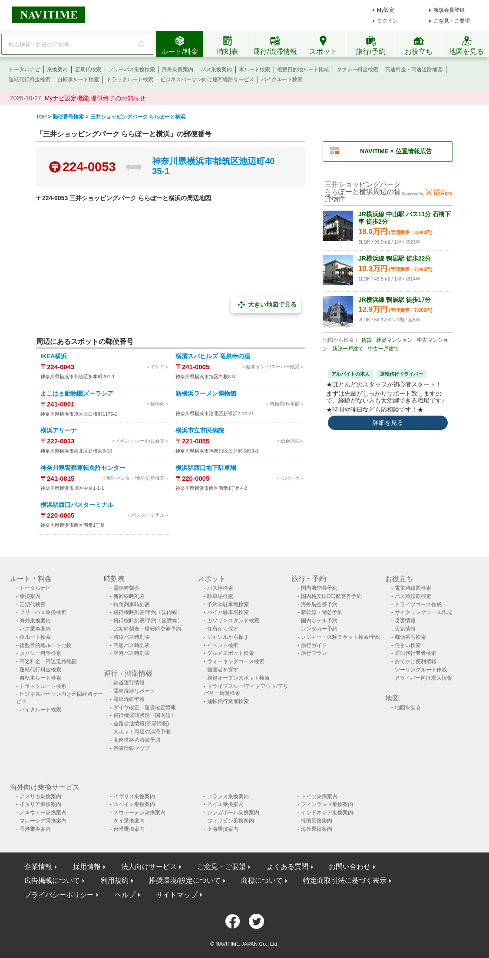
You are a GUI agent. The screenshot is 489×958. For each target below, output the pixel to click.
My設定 (385, 10)
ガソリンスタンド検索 (233, 621)
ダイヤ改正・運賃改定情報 (144, 707)
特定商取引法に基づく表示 (345, 880)
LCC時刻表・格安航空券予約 (147, 629)
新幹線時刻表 (129, 596)
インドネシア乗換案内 (327, 812)
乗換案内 (57, 69)
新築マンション (394, 340)
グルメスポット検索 (230, 653)
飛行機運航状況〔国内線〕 (144, 715)
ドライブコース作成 (418, 604)
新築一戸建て (347, 349)
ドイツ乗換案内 (319, 796)
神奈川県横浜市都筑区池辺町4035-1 (213, 166)
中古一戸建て (383, 349)
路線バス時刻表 (131, 637)
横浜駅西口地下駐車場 (205, 468)
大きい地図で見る (266, 304)
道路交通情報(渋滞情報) (141, 723)
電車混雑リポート (134, 691)
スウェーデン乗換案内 (139, 812)
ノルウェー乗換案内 (43, 812)
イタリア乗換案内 (40, 804)
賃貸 (366, 340)
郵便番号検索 (410, 637)
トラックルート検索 (129, 79)
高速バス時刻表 (131, 645)
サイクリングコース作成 (423, 612)
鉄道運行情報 (129, 683)
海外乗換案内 (177, 69)
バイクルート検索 (282, 79)
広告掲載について (52, 880)
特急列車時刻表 (131, 604)
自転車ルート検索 (78, 79)
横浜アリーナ (58, 430)
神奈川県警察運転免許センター (83, 468)
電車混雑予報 (129, 699)
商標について (262, 880)
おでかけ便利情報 (415, 661)
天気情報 (405, 629)
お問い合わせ (349, 866)
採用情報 (87, 866)
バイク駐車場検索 (228, 612)
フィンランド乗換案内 (327, 804)
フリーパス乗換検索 (131, 69)
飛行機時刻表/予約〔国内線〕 (147, 612)
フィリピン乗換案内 (230, 821)
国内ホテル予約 (319, 621)
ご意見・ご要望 (451, 21)
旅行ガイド (314, 645)
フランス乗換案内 (228, 796)
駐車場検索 (220, 596)
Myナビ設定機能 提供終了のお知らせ (95, 98)
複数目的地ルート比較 (303, 69)
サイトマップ (177, 895)
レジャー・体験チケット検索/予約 (340, 637)
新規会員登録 (449, 10)
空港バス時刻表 (131, 653)
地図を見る (408, 707)
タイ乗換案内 (129, 821)
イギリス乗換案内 (134, 796)
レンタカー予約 (319, 629)
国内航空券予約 (319, 588)
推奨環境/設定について (184, 880)
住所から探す (222, 629)
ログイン (387, 21)
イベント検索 (222, 645)
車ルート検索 (254, 69)
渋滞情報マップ (131, 748)
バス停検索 (220, 588)
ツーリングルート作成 (421, 670)
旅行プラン (314, 653)
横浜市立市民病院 (199, 430)
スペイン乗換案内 (134, 804)
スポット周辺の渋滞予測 (142, 732)
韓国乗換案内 (316, 821)
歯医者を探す (222, 670)
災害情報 (405, 621)
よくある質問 (287, 866)
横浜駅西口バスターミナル (76, 505)
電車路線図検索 (413, 588)
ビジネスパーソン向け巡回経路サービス (207, 79)
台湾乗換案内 (129, 829)
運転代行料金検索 (29, 79)
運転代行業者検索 (228, 701)
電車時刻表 (126, 588)
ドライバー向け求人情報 (423, 678)
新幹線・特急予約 (322, 612)
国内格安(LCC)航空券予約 (331, 596)
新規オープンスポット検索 (238, 678)
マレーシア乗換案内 (43, 821)
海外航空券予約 (319, 604)
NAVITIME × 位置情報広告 (396, 151)
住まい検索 (408, 645)
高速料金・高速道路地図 (414, 69)
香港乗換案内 (35, 829)
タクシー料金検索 (357, 69)
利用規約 (115, 880)
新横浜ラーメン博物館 (205, 393)
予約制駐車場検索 (228, 604)
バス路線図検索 (413, 596)
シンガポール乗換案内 (233, 812)
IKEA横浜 (53, 356)
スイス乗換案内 (225, 804)
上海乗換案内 (222, 829)
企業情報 (38, 866)
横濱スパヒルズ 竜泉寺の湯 (212, 356)
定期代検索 (88, 69)
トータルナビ (24, 69)
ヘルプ (125, 895)
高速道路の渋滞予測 (136, 740)
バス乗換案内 (216, 69)
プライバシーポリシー (59, 895)
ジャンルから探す (228, 637)
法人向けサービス (149, 866)
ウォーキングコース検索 (235, 661)
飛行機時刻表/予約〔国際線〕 (147, 621)
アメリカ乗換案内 (40, 796)
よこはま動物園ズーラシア (76, 393)
